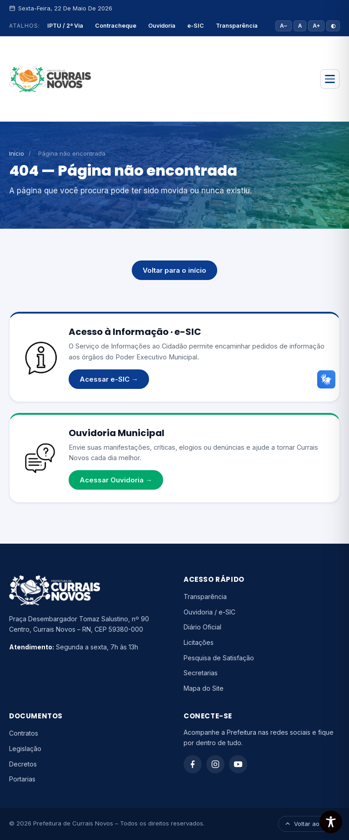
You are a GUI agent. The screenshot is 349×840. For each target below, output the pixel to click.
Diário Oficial (202, 627)
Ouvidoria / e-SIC (209, 612)
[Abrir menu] (330, 79)
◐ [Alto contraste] (333, 26)
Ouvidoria (161, 25)
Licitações (199, 642)
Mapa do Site (204, 688)
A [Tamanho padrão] (300, 26)
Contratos (23, 733)
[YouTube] (238, 764)
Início (16, 153)
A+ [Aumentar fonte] (316, 26)
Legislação (25, 748)
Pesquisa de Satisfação (219, 658)
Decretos (23, 764)
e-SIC (195, 25)
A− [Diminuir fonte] (283, 26)
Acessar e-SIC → (109, 379)
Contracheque (115, 25)
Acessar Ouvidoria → (116, 480)
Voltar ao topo (309, 823)
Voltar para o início (174, 270)
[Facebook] (193, 764)
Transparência (237, 25)
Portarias (22, 779)
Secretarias (201, 673)
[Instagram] (215, 764)
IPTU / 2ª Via (65, 25)
